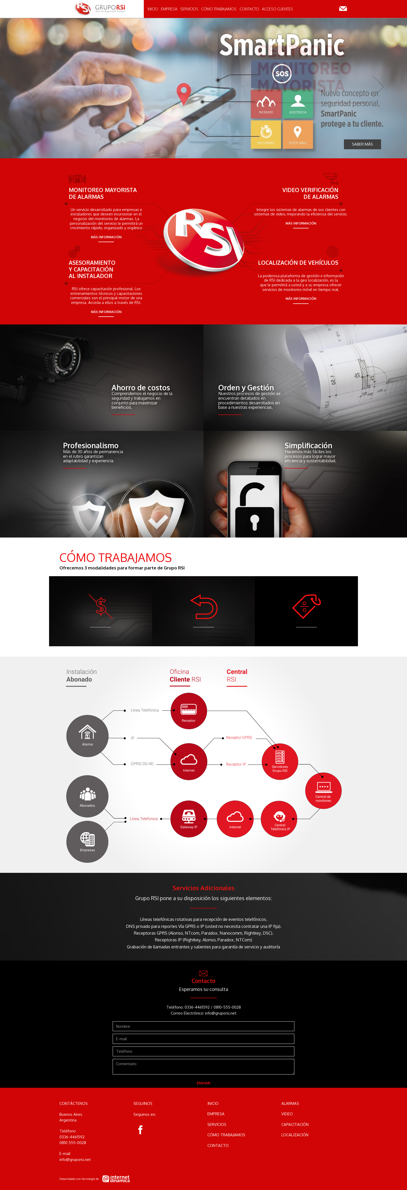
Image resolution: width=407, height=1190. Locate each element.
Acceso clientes (277, 13)
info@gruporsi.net (220, 1013)
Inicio (153, 13)
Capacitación (295, 1124)
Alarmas (290, 1103)
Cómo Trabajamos (218, 13)
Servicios (189, 13)
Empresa (169, 13)
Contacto (249, 13)
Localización (294, 1134)
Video (287, 1113)
